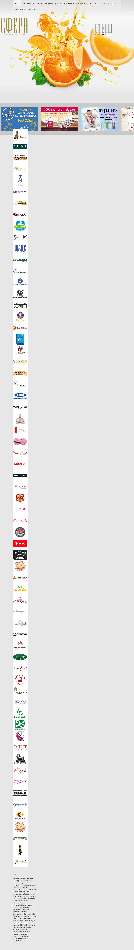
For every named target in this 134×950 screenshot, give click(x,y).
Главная (17, 3)
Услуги (60, 3)
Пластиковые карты (48, 3)
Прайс (16, 9)
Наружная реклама (71, 3)
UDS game (32, 9)
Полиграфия (26, 3)
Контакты (23, 9)
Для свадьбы (94, 3)
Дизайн (113, 3)
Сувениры (36, 3)
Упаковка (83, 3)
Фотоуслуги (104, 3)
